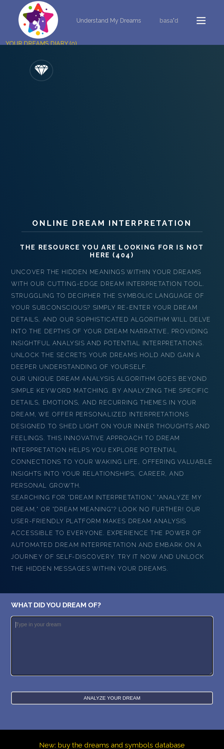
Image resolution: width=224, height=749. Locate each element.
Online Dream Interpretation (111, 223)
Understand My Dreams (109, 20)
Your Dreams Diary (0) (41, 43)
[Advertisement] (112, 148)
